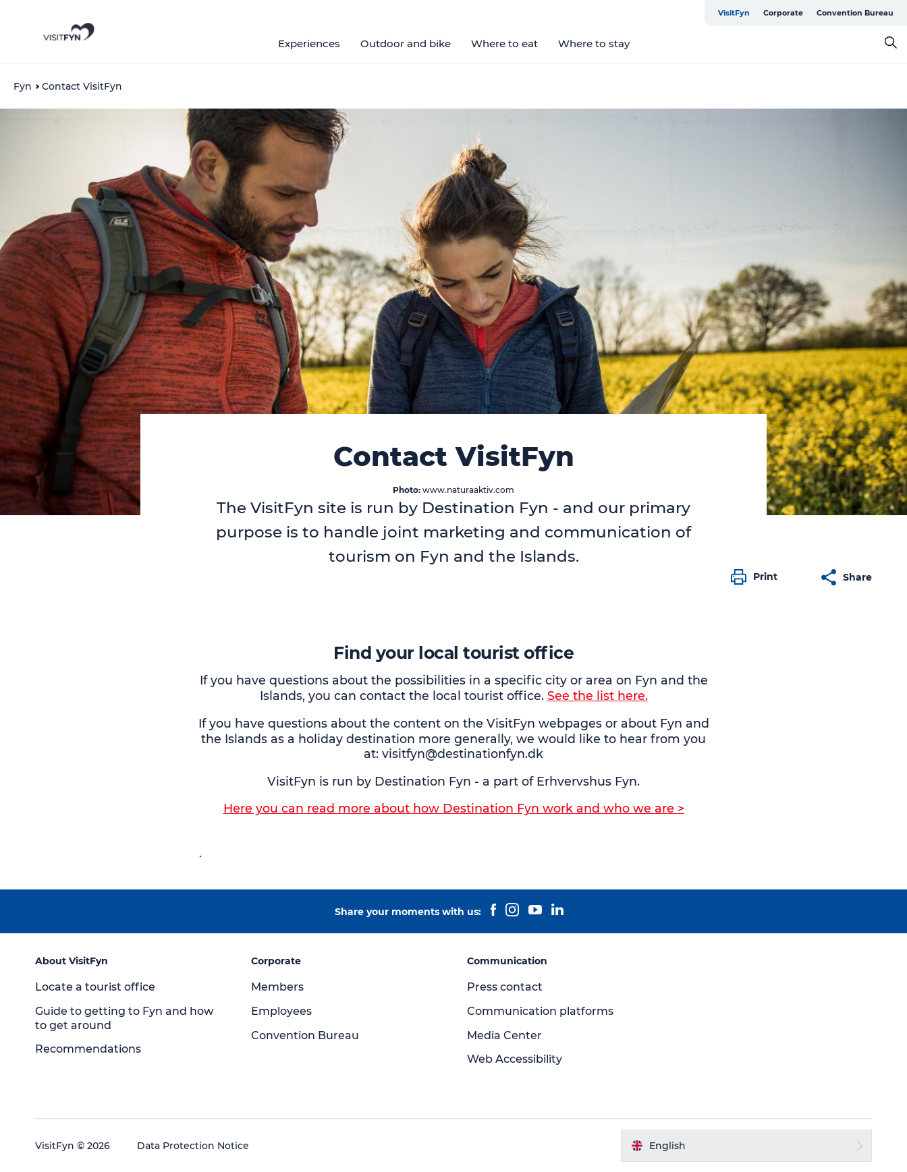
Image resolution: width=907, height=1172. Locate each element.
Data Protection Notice (193, 1146)
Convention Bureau (855, 13)
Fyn (22, 86)
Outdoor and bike (405, 43)
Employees (281, 1011)
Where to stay (594, 43)
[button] (757, 577)
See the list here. (597, 695)
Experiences (309, 43)
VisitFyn (734, 13)
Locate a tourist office (95, 986)
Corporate (783, 13)
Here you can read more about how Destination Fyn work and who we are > (453, 808)
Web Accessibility (514, 1059)
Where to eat (504, 43)
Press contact (505, 986)
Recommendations (88, 1049)
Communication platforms (540, 1011)
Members (277, 986)
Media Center (504, 1035)
